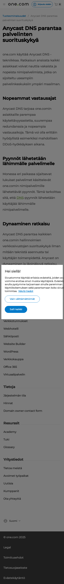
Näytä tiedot (25, 291)
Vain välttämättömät (22, 299)
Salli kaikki (16, 309)
